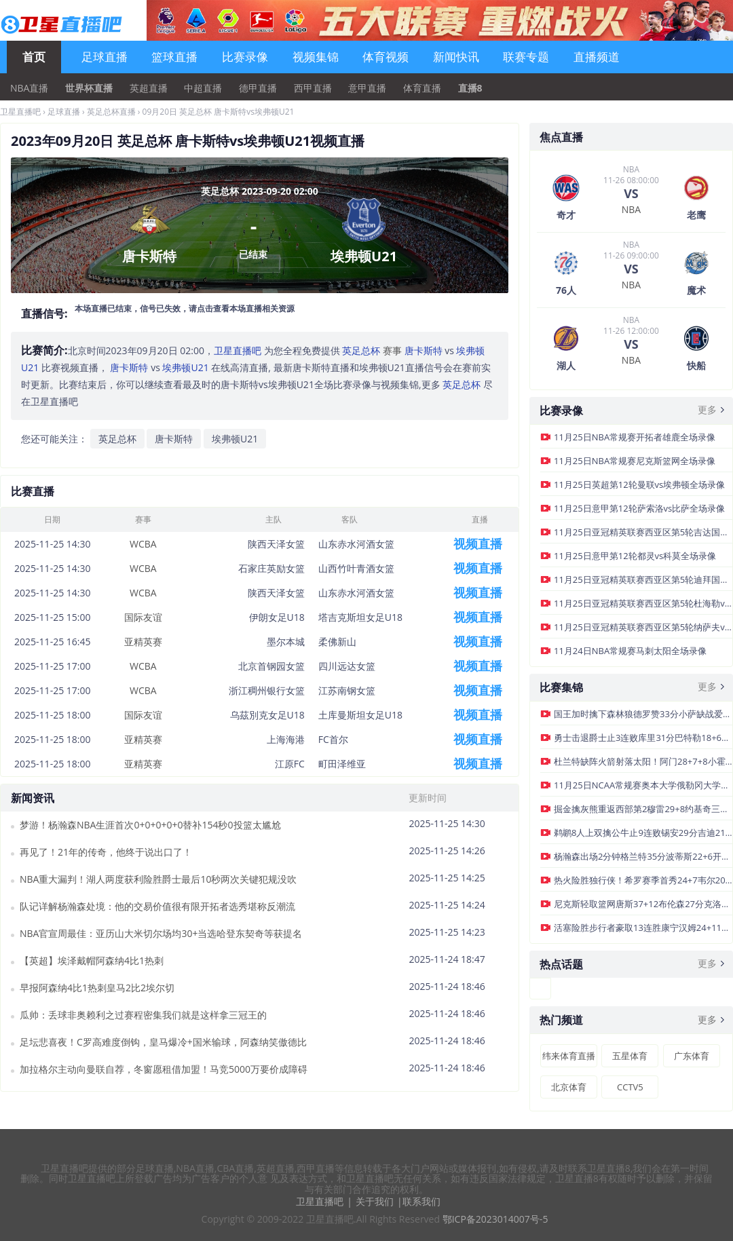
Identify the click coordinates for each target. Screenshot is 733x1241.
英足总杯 (117, 438)
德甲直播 (258, 88)
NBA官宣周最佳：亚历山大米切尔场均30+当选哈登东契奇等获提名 (161, 933)
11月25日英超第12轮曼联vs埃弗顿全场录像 (639, 484)
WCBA (143, 543)
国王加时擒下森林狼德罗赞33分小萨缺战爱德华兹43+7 (643, 714)
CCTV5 (630, 1087)
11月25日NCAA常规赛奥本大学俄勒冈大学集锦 (643, 785)
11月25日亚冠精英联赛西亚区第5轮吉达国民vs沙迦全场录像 (643, 532)
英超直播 (149, 88)
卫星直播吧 (20, 111)
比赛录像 (245, 56)
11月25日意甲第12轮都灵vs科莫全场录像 (635, 556)
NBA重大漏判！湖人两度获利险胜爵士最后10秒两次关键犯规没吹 (158, 879)
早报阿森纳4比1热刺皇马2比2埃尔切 (97, 987)
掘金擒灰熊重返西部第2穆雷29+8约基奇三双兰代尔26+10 (643, 809)
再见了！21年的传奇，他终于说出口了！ (106, 851)
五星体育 (629, 1056)
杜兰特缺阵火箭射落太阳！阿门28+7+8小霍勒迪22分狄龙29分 (643, 761)
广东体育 (691, 1056)
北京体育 (568, 1087)
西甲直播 (313, 88)
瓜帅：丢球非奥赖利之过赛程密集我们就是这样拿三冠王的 (143, 1014)
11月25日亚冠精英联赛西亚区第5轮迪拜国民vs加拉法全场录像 (643, 579)
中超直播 (203, 88)
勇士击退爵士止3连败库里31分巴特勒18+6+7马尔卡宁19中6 (643, 737)
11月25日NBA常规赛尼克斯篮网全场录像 (634, 461)
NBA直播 (29, 88)
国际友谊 (143, 617)
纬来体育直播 (568, 1056)
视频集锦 (316, 56)
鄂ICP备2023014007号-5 (495, 1219)
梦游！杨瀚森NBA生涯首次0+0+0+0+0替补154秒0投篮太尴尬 (150, 824)
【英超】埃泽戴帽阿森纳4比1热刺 (92, 960)
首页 (33, 56)
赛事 (372, 350)
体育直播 (422, 88)
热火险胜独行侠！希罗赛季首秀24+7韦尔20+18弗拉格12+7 (643, 880)
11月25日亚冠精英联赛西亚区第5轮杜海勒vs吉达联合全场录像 (643, 603)
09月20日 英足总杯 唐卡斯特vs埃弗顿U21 (219, 111)
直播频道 (597, 56)
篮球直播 (174, 56)
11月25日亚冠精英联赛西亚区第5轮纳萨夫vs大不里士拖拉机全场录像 (643, 627)
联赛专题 (526, 56)
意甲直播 (367, 88)
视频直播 (477, 543)
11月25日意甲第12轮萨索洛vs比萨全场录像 (639, 508)
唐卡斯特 (174, 438)
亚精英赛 (143, 641)
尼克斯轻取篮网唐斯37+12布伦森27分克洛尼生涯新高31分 (643, 904)
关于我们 (375, 1201)
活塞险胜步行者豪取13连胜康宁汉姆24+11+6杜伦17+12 (643, 927)
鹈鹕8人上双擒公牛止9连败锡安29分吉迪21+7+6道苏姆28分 (643, 832)
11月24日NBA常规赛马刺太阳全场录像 (630, 651)
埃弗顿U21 (235, 438)
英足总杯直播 (111, 111)
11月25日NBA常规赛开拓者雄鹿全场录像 (634, 437)
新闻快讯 (456, 56)
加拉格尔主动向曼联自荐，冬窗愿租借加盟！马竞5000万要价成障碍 (163, 1069)
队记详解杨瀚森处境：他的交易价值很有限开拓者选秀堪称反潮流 (157, 906)
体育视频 (385, 56)
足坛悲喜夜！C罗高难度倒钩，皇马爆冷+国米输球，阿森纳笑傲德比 (163, 1041)
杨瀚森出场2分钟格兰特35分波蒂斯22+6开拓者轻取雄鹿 (643, 856)
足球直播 (104, 56)
